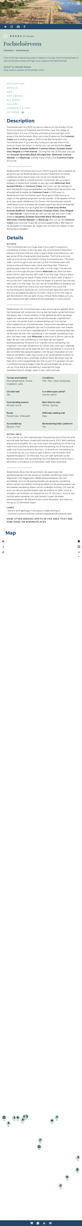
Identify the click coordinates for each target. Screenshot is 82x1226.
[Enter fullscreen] (79, 547)
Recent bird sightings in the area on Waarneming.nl (34, 510)
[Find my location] (3, 541)
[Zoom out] (79, 556)
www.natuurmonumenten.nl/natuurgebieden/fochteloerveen (40, 514)
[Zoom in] (79, 552)
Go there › (16, 112)
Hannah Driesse (23, 67)
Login (61, 3)
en (68, 3)
